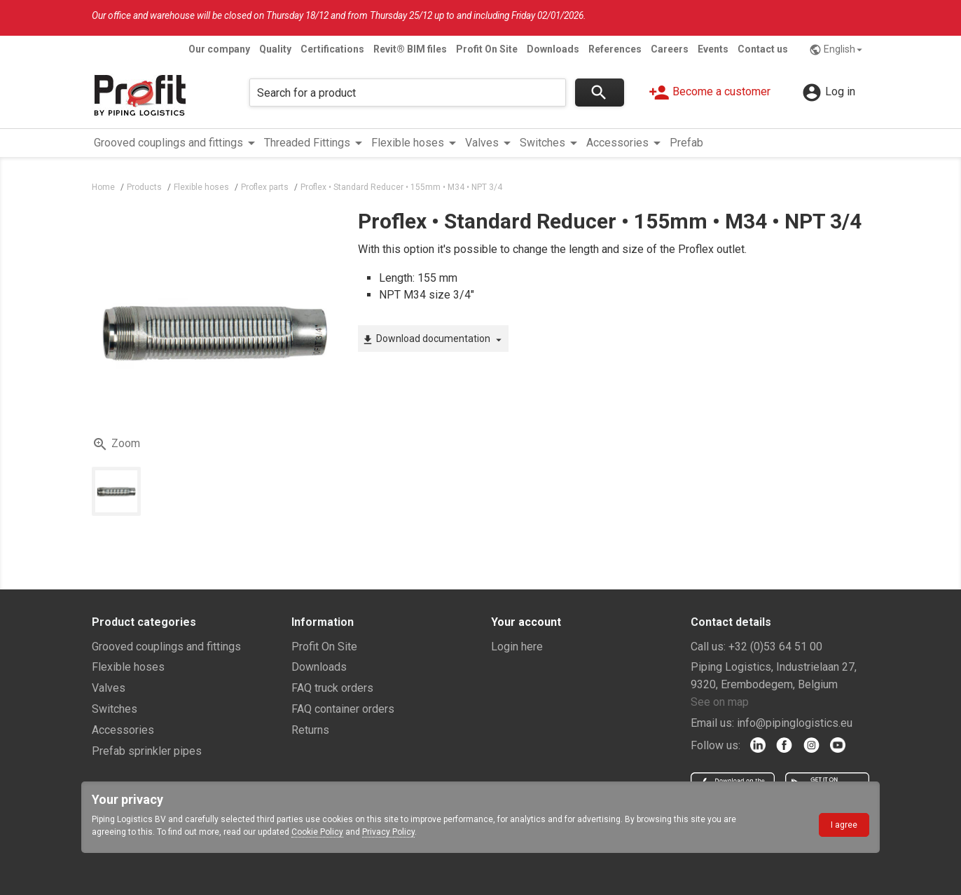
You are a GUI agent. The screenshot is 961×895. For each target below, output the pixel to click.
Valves (108, 688)
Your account (526, 622)
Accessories (123, 730)
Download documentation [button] (433, 339)
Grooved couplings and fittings (166, 646)
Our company (219, 49)
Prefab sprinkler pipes (147, 751)
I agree (844, 825)
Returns (310, 730)
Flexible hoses (128, 667)
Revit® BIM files (410, 49)
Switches (114, 709)
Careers (670, 49)
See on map (720, 702)
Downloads (553, 49)
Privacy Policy (388, 832)
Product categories (144, 622)
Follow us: (715, 745)
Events (713, 49)
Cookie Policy (317, 832)
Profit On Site (487, 49)
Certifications (332, 49)
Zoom (116, 444)
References (615, 49)
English (837, 49)
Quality (275, 49)
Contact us (763, 49)
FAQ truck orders (332, 688)
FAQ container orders (342, 709)
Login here (517, 646)
